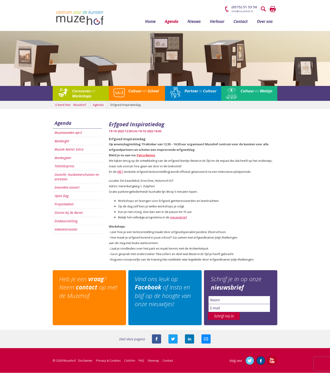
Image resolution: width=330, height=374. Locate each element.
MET (120, 173)
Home (150, 22)
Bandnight (62, 142)
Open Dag (62, 197)
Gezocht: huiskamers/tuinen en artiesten (77, 177)
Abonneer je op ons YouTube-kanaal (271, 361)
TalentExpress (64, 167)
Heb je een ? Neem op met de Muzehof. (89, 288)
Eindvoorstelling (66, 222)
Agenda (171, 22)
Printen (272, 9)
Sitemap (153, 362)
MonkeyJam (63, 159)
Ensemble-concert (67, 188)
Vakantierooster (66, 230)
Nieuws (194, 22)
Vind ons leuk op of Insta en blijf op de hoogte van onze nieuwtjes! (163, 292)
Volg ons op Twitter (249, 361)
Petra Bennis (146, 156)
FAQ (141, 362)
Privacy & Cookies (108, 362)
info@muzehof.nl (242, 11)
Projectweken (64, 205)
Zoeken (263, 9)
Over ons (265, 22)
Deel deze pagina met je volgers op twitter (173, 340)
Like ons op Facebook (260, 361)
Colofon (129, 362)
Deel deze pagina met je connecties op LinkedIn (189, 340)
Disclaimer (85, 362)
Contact (241, 22)
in (200, 92)
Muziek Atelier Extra (69, 150)
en (83, 95)
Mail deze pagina (206, 340)
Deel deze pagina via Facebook (156, 340)
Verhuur (217, 22)
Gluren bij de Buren (69, 214)
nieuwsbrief (178, 218)
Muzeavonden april (68, 134)
